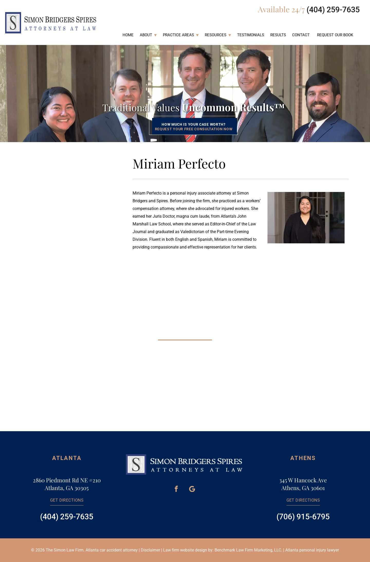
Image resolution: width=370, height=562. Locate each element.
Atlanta (66, 458)
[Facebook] (176, 489)
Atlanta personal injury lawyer (312, 550)
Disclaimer (150, 550)
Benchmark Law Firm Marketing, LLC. (248, 550)
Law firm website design (185, 550)
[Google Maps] (192, 489)
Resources (215, 35)
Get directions (67, 500)
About (146, 35)
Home (128, 35)
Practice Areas (178, 35)
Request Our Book (335, 35)
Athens (303, 458)
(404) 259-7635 (333, 9)
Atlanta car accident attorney (112, 550)
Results (278, 35)
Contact (301, 35)
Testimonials (250, 35)
